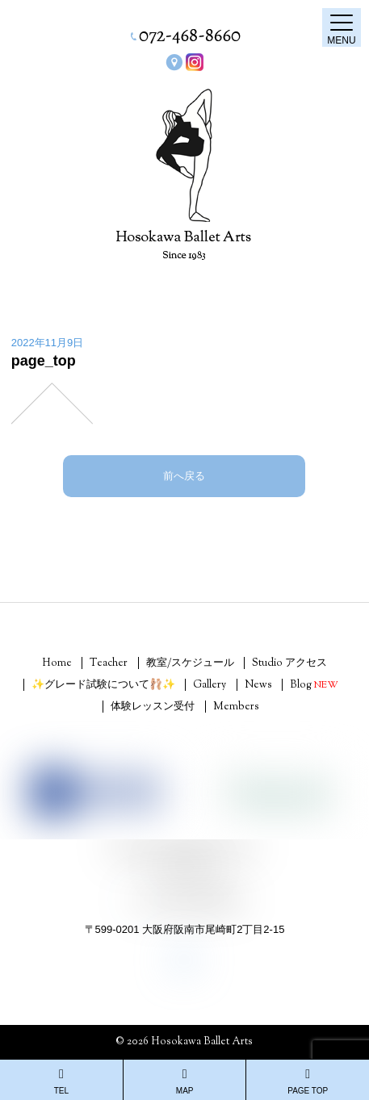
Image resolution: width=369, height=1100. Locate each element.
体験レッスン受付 (153, 707)
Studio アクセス (289, 663)
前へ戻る (184, 476)
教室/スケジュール (190, 663)
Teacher (109, 663)
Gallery (209, 685)
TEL (61, 1081)
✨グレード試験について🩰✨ (103, 685)
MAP (185, 1081)
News (258, 685)
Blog (314, 685)
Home (57, 663)
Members (236, 707)
